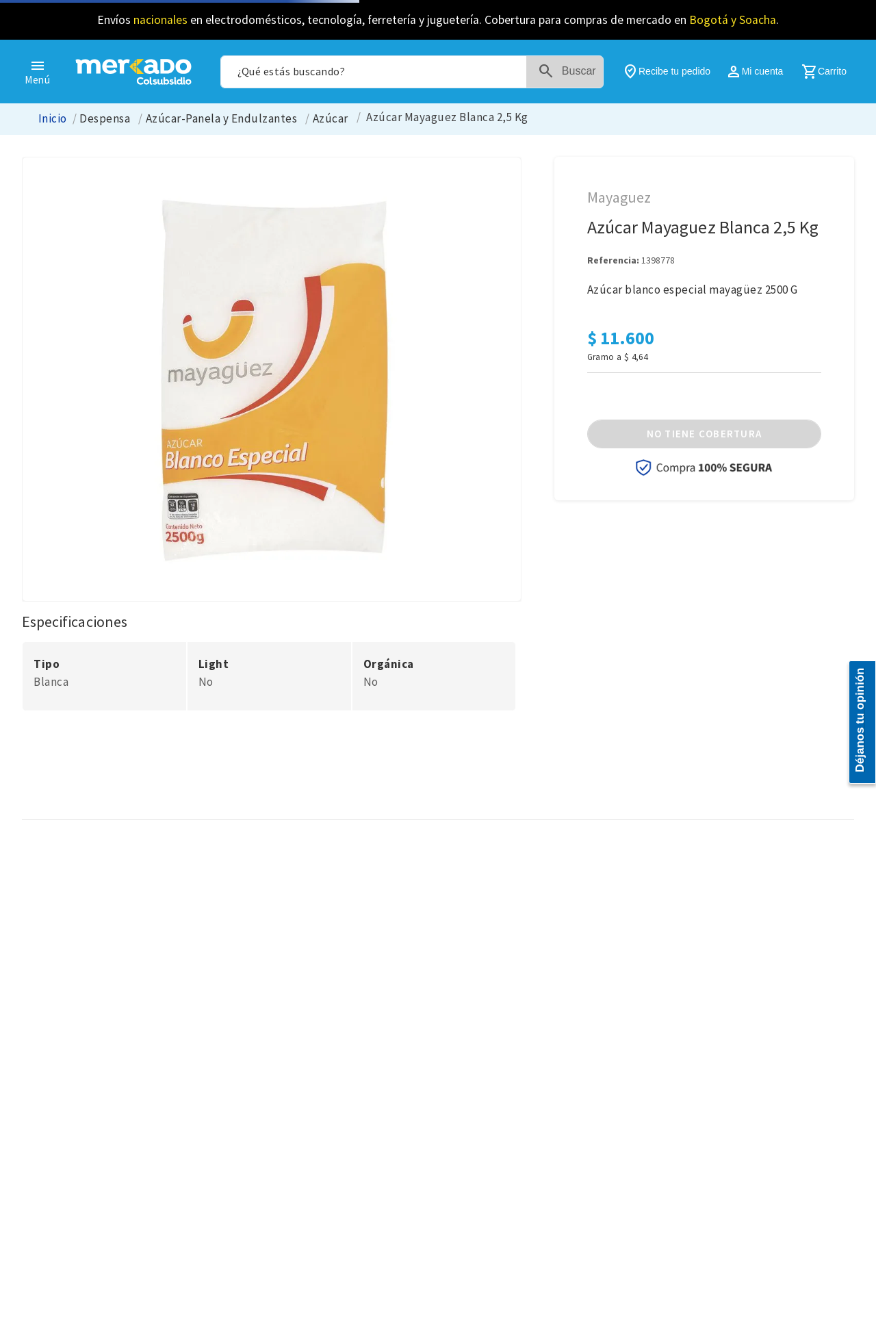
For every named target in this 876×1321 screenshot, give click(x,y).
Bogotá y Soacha (732, 19)
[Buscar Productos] (570, 72)
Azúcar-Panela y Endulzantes (221, 119)
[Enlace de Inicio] (53, 119)
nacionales (160, 19)
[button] (704, 434)
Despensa (104, 119)
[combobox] (411, 71)
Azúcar (330, 119)
